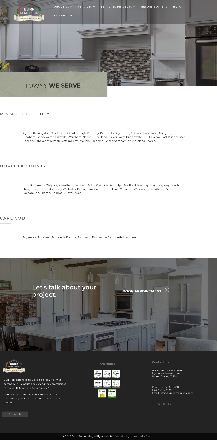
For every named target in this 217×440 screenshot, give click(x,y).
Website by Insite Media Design (134, 436)
